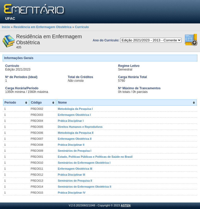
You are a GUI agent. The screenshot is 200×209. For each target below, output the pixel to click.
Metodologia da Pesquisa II (75, 132)
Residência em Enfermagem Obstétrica (43, 27)
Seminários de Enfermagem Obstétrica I (84, 162)
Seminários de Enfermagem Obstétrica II (84, 186)
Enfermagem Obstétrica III (75, 168)
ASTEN (125, 205)
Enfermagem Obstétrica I (74, 114)
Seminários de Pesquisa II (75, 180)
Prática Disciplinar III (71, 174)
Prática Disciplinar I (71, 120)
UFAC (10, 18)
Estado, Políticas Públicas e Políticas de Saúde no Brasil (95, 156)
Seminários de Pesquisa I (74, 150)
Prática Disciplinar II (71, 144)
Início (6, 27)
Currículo (82, 27)
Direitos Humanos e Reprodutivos (80, 126)
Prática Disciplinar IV (71, 192)
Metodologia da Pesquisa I (75, 108)
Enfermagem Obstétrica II (74, 138)
